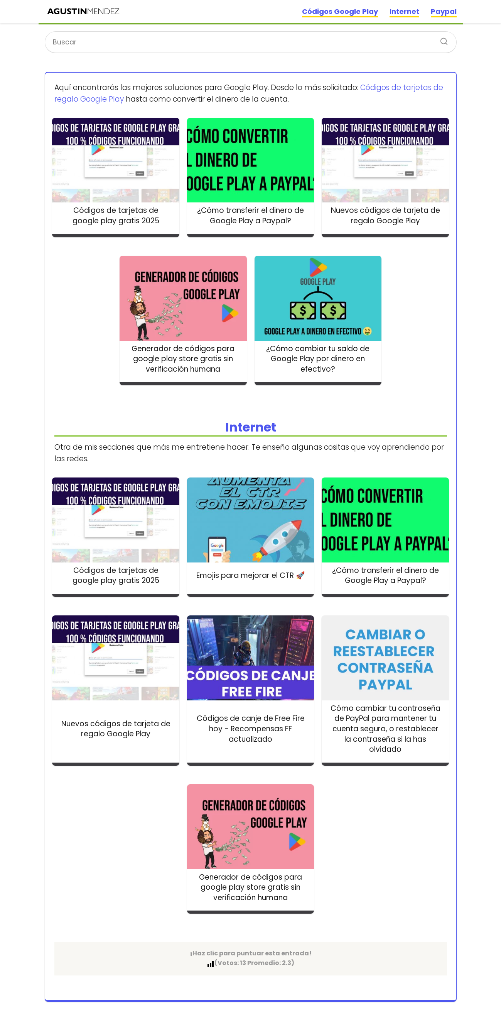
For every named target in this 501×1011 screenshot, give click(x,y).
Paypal (444, 11)
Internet (404, 11)
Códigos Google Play (340, 11)
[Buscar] (441, 39)
